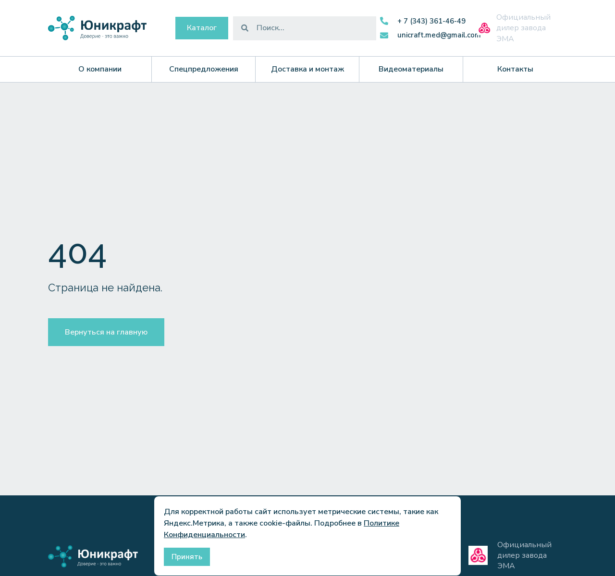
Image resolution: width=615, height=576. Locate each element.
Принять (187, 557)
